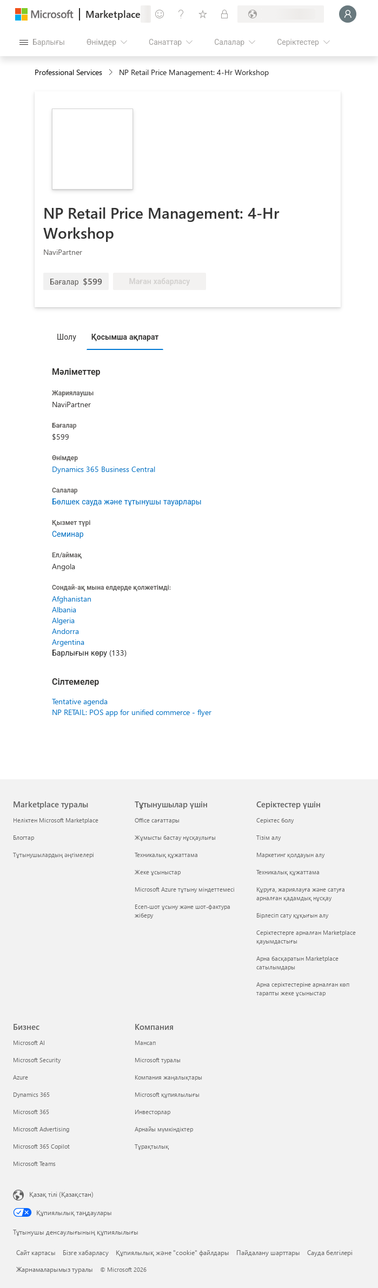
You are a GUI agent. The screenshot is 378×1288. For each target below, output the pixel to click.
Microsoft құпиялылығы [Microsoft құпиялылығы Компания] (167, 1094)
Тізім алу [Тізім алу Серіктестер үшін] (268, 837)
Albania (64, 609)
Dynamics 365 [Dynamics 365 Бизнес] (31, 1094)
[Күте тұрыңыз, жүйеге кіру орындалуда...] (348, 14)
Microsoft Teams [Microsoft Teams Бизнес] (34, 1163)
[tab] (69, 336)
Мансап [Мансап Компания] (145, 1043)
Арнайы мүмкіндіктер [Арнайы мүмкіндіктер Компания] (164, 1129)
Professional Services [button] (68, 72)
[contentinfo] (112, 73)
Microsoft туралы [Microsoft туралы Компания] (158, 1060)
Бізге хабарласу (86, 1252)
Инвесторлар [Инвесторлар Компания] (152, 1112)
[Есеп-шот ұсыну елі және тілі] (280, 14)
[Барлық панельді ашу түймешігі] (42, 42)
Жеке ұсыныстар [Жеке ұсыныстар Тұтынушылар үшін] (158, 872)
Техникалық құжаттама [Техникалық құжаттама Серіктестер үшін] (288, 872)
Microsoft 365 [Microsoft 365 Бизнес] (31, 1112)
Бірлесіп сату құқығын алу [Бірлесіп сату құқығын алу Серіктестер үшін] (292, 915)
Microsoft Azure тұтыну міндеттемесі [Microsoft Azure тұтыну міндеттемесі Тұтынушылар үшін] (185, 889)
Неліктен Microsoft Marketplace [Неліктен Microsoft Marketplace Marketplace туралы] (55, 820)
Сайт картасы (36, 1252)
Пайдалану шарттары (268, 1252)
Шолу (66, 337)
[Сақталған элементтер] (202, 14)
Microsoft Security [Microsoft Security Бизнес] (37, 1060)
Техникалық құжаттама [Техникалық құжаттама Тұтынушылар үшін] (166, 855)
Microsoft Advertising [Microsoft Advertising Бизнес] (41, 1129)
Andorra (65, 631)
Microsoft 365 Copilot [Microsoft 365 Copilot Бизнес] (41, 1146)
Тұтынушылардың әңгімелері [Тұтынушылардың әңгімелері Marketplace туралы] (53, 855)
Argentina (68, 642)
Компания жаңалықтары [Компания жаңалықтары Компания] (168, 1077)
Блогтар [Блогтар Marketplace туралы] (23, 837)
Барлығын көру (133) (89, 653)
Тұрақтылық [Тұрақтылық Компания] (152, 1146)
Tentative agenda (80, 701)
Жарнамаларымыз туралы (54, 1269)
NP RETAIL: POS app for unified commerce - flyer (131, 712)
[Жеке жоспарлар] (224, 14)
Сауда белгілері (330, 1252)
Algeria (63, 620)
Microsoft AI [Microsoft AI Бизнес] (29, 1043)
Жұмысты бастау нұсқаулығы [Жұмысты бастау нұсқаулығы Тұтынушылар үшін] (175, 837)
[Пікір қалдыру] (159, 14)
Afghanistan (71, 599)
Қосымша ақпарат (125, 337)
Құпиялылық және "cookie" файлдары (172, 1252)
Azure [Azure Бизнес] (20, 1077)
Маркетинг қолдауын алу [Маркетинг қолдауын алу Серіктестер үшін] (290, 855)
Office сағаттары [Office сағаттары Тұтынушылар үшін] (157, 820)
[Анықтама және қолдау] (181, 14)
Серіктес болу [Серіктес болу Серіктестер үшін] (275, 820)
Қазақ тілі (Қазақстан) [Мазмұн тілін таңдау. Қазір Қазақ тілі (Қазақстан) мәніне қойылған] (61, 1194)
